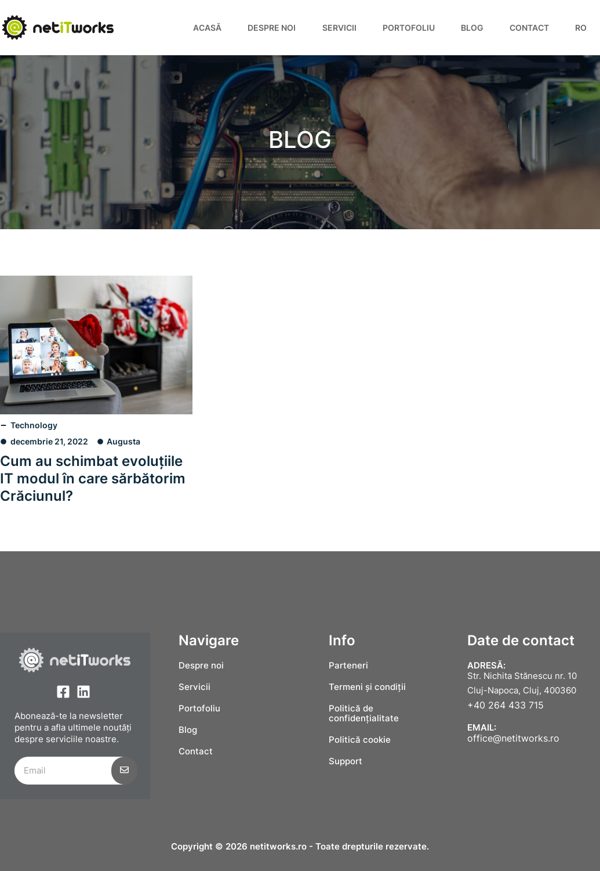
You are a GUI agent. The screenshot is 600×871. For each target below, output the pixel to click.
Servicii (339, 27)
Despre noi (272, 27)
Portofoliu (409, 27)
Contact (529, 27)
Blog (472, 27)
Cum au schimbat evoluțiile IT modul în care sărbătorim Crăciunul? (93, 478)
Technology (33, 425)
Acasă (207, 27)
